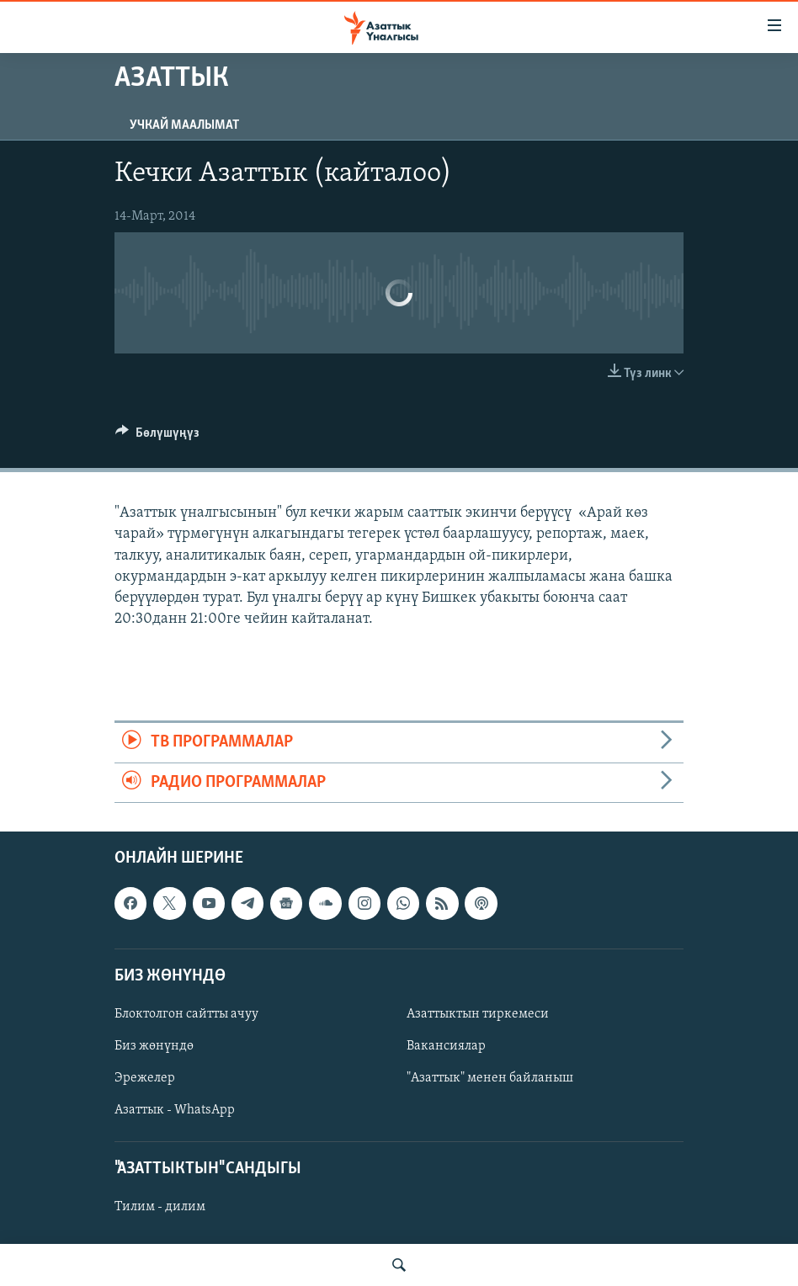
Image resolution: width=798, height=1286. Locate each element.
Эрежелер (144, 1078)
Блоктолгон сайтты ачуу (186, 1014)
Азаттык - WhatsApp (174, 1110)
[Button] (157, 437)
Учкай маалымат (184, 125)
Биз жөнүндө (154, 1046)
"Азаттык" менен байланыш (490, 1078)
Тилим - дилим (159, 1207)
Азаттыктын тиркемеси (478, 1014)
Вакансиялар (446, 1046)
